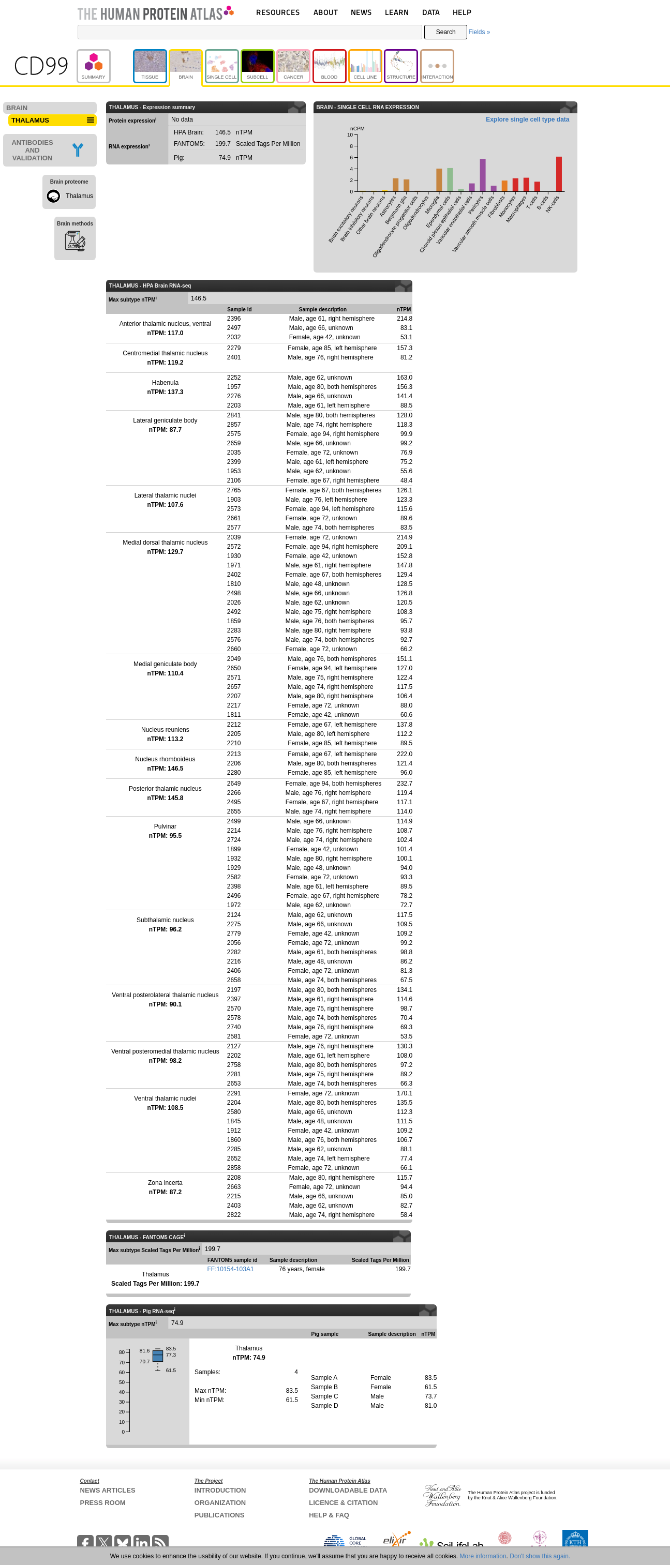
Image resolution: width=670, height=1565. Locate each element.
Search (446, 32)
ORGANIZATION (220, 1503)
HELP (462, 12)
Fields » (479, 32)
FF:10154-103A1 (230, 1269)
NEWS (361, 12)
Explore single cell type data (527, 119)
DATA (431, 12)
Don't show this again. (540, 1556)
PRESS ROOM (103, 1503)
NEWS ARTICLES (108, 1490)
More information (483, 1556)
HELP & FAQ (329, 1515)
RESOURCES (278, 12)
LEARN (397, 12)
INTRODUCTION (220, 1490)
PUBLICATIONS (220, 1515)
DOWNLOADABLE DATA (348, 1490)
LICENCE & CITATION (343, 1503)
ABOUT (326, 12)
